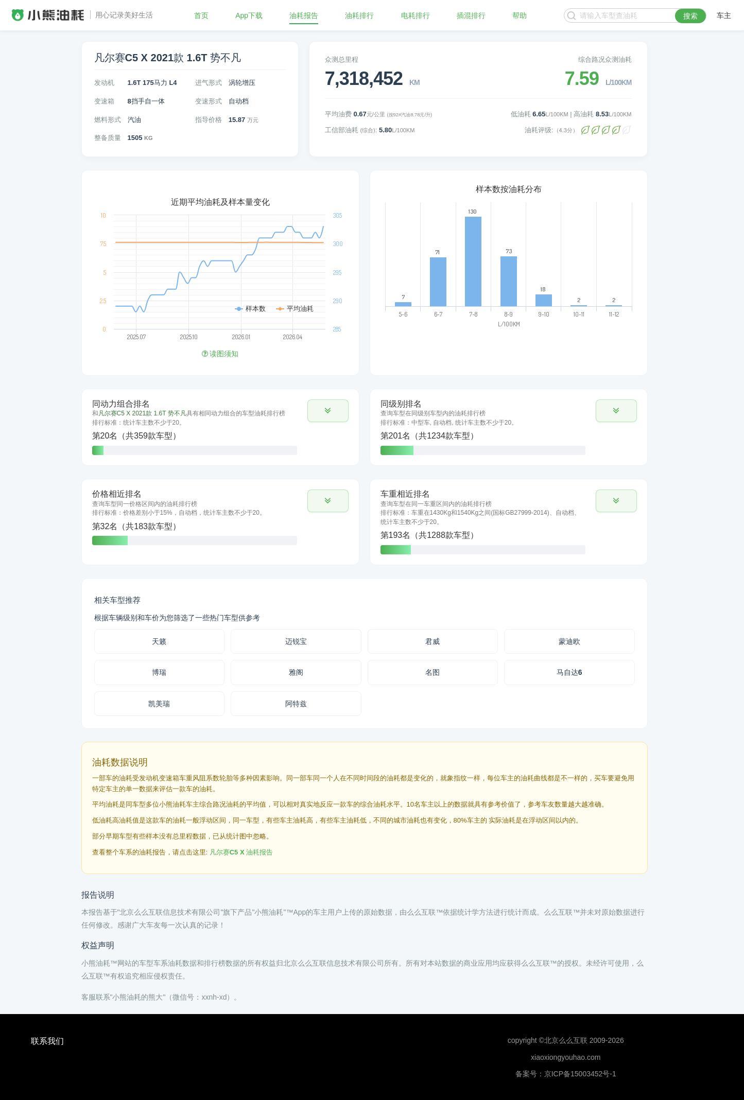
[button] (328, 410)
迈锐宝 (296, 641)
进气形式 (208, 82)
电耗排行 (415, 15)
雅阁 (296, 672)
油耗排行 (359, 15)
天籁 (159, 641)
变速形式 (208, 101)
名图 (432, 672)
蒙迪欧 (569, 641)
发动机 (104, 82)
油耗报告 (303, 15)
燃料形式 (107, 120)
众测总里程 (341, 59)
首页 (201, 15)
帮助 (519, 15)
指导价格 (208, 120)
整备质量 (107, 138)
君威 (432, 641)
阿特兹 (296, 704)
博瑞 (159, 672)
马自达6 (569, 672)
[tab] (220, 427)
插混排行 (471, 15)
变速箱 (104, 101)
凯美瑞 (159, 704)
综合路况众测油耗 (605, 59)
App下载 (249, 15)
